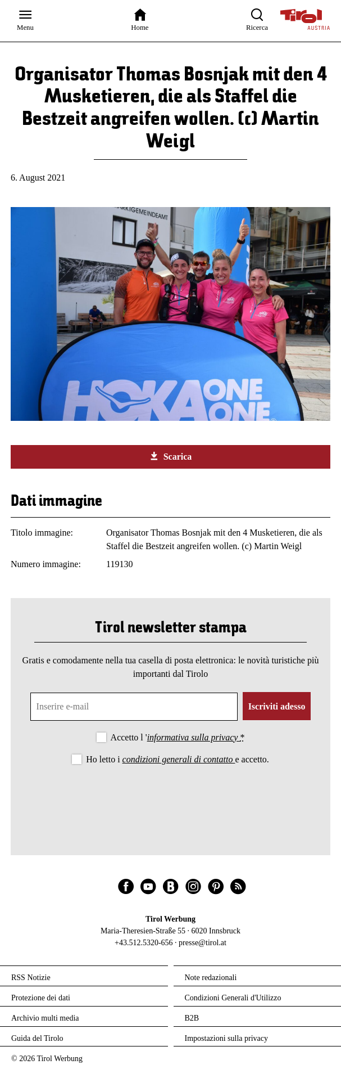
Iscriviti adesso (277, 706)
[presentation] (170, 798)
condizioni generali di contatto (178, 759)
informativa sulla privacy (193, 737)
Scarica (170, 456)
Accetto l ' (178, 737)
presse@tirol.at (202, 942)
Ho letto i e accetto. (177, 759)
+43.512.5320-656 (144, 942)
